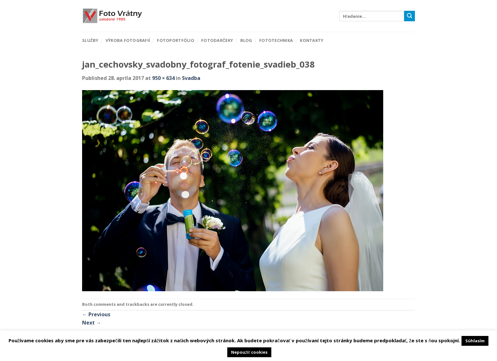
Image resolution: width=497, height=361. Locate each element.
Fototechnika (276, 40)
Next (91, 322)
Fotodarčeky (217, 40)
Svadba (191, 78)
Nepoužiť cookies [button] (249, 352)
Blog (246, 40)
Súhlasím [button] (475, 341)
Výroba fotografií (128, 40)
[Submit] (409, 16)
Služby (90, 40)
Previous (96, 314)
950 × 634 (163, 78)
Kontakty (311, 40)
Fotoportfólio (175, 40)
